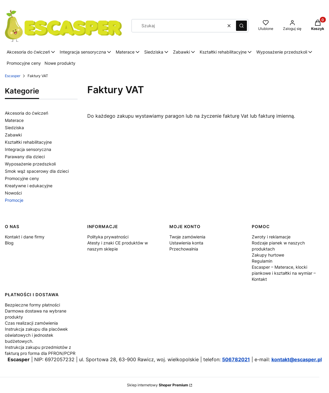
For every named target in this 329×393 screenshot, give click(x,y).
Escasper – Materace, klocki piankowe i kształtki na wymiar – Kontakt (284, 273)
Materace (14, 120)
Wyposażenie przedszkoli (30, 163)
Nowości (13, 192)
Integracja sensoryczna (28, 149)
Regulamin (262, 261)
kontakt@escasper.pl (296, 359)
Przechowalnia (183, 248)
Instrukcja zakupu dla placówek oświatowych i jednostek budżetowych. (36, 335)
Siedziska (14, 127)
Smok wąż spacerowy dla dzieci (37, 171)
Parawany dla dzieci (25, 156)
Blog (9, 242)
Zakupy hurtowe (268, 254)
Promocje (14, 200)
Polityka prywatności (107, 236)
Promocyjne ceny (22, 178)
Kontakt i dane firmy (25, 236)
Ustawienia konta (186, 242)
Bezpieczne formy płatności (32, 304)
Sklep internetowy (157, 385)
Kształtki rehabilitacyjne (28, 142)
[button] (241, 26)
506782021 (236, 359)
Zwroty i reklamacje (271, 236)
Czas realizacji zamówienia (31, 323)
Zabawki (13, 134)
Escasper (12, 76)
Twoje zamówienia (187, 236)
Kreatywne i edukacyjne (28, 185)
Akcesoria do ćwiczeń (26, 113)
